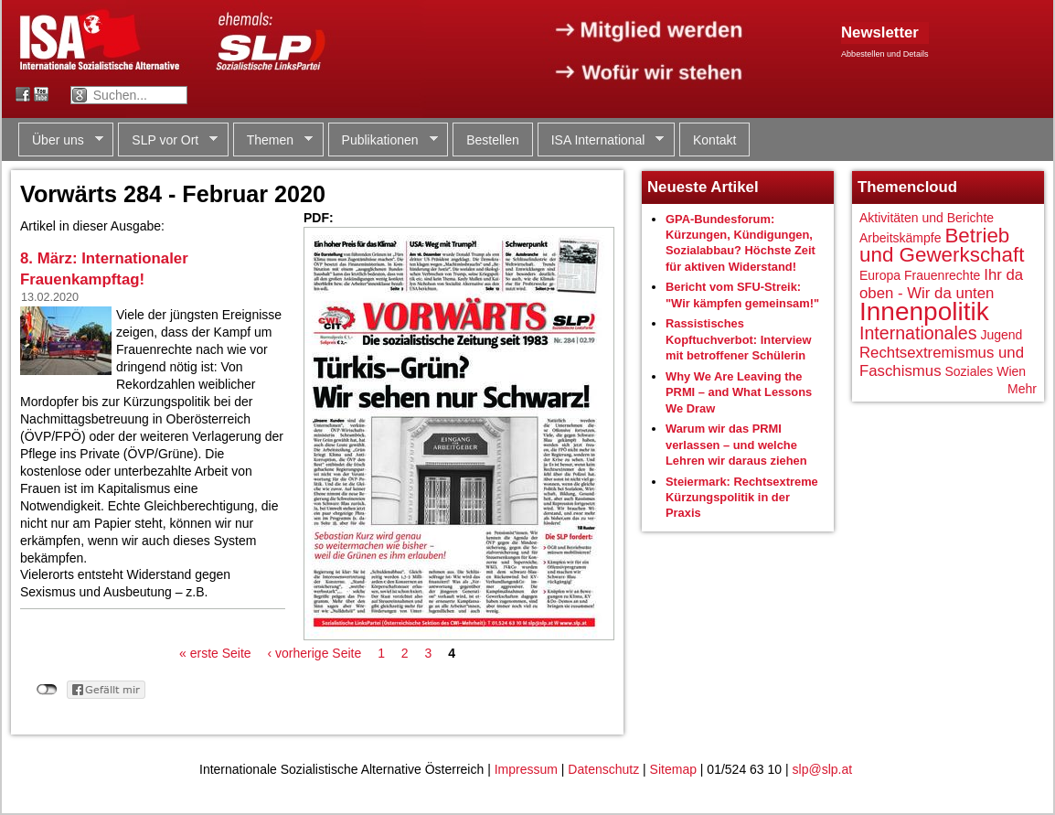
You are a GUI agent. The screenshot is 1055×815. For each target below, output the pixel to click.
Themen (273, 140)
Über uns (60, 140)
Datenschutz (603, 769)
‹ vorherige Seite (315, 653)
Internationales (918, 333)
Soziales (968, 371)
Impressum (526, 769)
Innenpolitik (924, 311)
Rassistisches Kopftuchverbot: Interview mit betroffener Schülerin (739, 339)
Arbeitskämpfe (900, 238)
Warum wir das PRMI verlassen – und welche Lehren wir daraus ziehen (736, 444)
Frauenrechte (942, 275)
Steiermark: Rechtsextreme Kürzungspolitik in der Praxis (742, 497)
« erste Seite (215, 653)
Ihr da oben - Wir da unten (941, 284)
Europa (879, 275)
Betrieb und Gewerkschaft (941, 245)
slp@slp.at (823, 769)
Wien (1011, 371)
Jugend (1001, 334)
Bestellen (492, 140)
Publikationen (383, 140)
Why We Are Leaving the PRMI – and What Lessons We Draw (739, 392)
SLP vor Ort (168, 140)
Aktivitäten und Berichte (926, 217)
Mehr (1022, 388)
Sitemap (673, 769)
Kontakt (714, 140)
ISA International (601, 140)
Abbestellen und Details (885, 54)
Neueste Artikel (703, 187)
